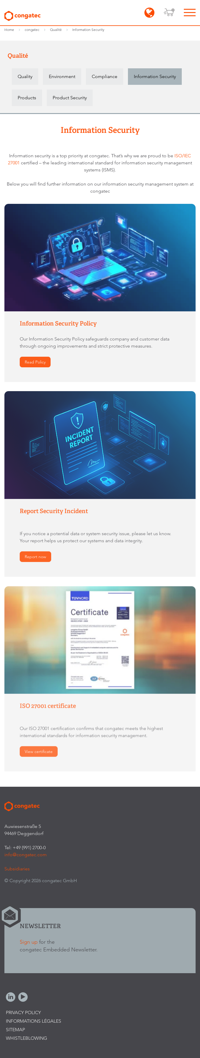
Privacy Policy (23, 1012)
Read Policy (35, 362)
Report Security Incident (54, 511)
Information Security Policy (58, 323)
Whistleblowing (26, 1038)
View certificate (39, 752)
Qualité (56, 29)
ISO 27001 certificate (48, 706)
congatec (32, 29)
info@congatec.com (25, 854)
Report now (35, 557)
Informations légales (33, 1021)
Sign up (29, 941)
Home (9, 29)
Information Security (88, 29)
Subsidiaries (17, 869)
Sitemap (15, 1029)
